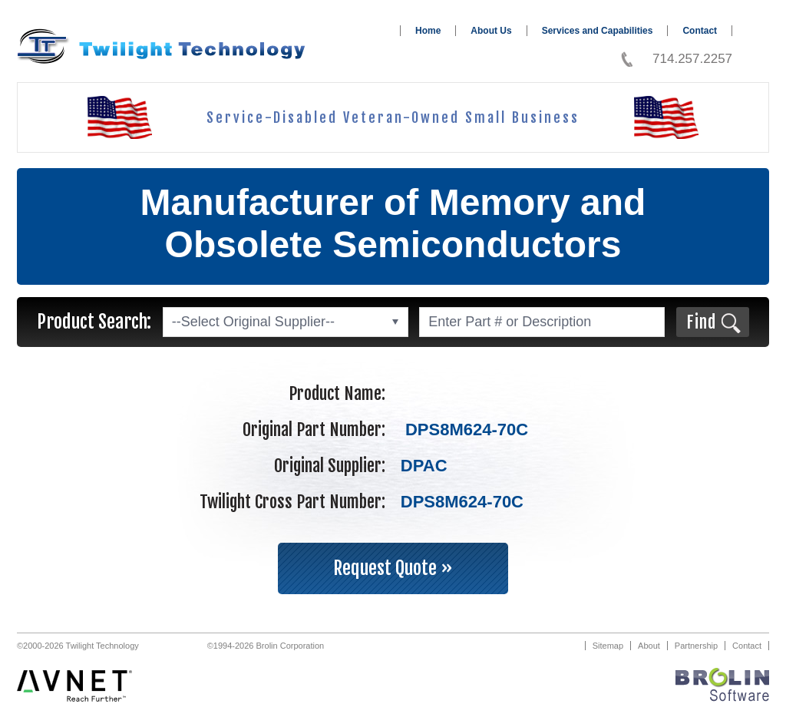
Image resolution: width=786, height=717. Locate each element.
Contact (699, 30)
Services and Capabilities (597, 30)
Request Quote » (393, 568)
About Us (491, 30)
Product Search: (94, 321)
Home (428, 30)
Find (701, 322)
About (649, 645)
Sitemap (608, 645)
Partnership (696, 645)
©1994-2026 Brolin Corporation (265, 645)
